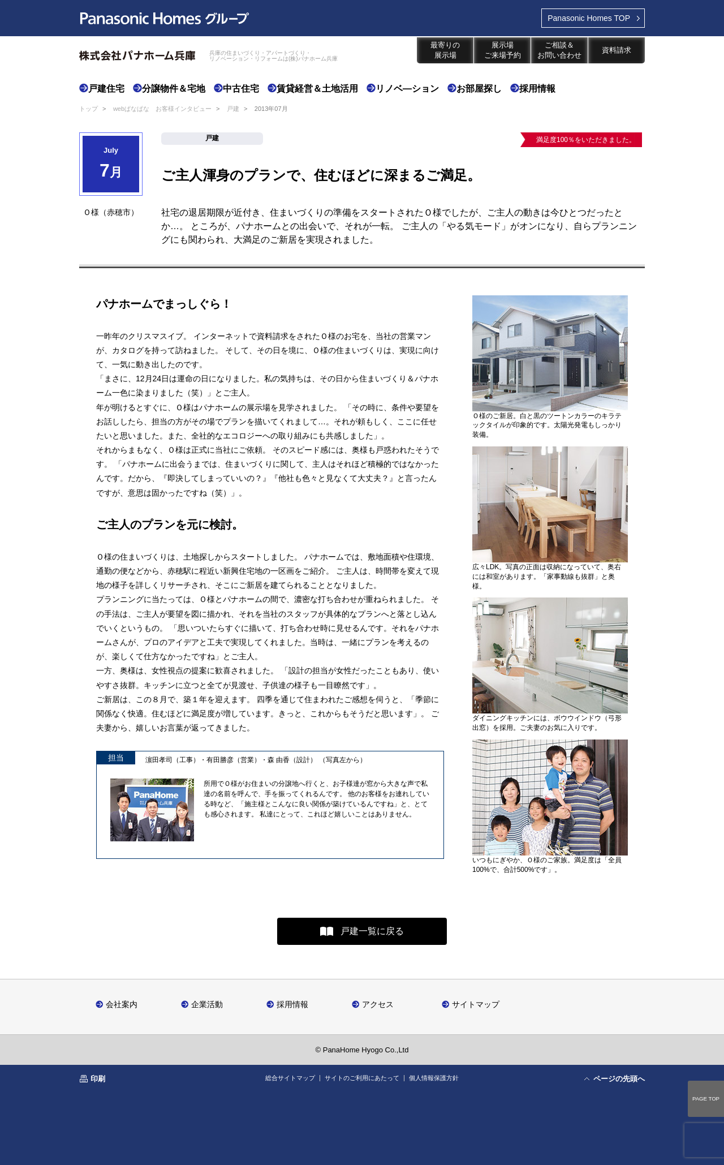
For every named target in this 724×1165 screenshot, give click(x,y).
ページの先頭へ (619, 1078)
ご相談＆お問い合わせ (559, 50)
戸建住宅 (106, 88)
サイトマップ (475, 1004)
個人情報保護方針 (434, 1077)
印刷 (97, 1078)
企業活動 (207, 1004)
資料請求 (616, 50)
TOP (589, 18)
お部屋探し (479, 88)
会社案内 (121, 1004)
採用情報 (537, 88)
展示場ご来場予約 (502, 50)
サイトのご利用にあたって (362, 1077)
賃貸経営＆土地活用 (317, 88)
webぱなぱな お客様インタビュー (162, 108)
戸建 (233, 108)
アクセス (378, 1004)
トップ (88, 108)
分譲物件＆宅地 (173, 88)
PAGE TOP (705, 1098)
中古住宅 (241, 88)
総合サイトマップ (290, 1077)
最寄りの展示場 (445, 50)
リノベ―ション (407, 88)
